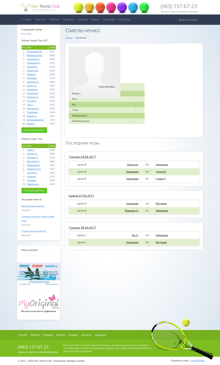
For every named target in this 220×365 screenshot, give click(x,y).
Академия (109, 19)
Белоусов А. (33, 108)
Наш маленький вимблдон (33, 206)
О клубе (26, 19)
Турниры (68, 19)
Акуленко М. (33, 59)
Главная (68, 38)
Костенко (31, 101)
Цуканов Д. (32, 93)
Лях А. (30, 104)
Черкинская (33, 184)
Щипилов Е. (33, 82)
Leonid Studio (198, 360)
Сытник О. (32, 172)
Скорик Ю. (32, 154)
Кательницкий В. (35, 120)
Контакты (124, 19)
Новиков (31, 74)
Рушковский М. (34, 51)
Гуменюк (31, 176)
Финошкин (32, 89)
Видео (96, 19)
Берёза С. (32, 116)
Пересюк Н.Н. (34, 169)
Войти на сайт (188, 19)
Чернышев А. (34, 63)
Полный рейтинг (34, 129)
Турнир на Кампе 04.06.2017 (33, 231)
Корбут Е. (32, 85)
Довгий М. (32, 66)
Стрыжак (31, 180)
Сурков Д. (161, 179)
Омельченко (162, 164)
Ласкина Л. (32, 157)
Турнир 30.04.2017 (82, 228)
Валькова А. (33, 161)
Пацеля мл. (33, 70)
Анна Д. (31, 150)
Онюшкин (32, 78)
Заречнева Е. (34, 165)
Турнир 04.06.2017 (82, 157)
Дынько (31, 123)
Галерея (83, 19)
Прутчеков (161, 203)
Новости (40, 19)
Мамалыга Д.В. (34, 55)
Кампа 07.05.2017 (81, 196)
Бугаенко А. (33, 97)
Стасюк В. (161, 171)
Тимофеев (32, 112)
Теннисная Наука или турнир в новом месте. (37, 218)
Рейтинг (55, 19)
